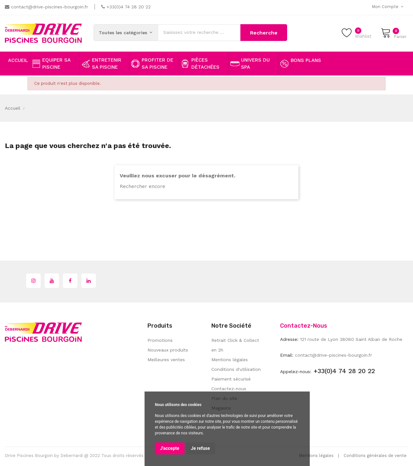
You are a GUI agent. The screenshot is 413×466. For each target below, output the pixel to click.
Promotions (160, 340)
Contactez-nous (228, 388)
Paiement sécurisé (231, 379)
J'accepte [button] (169, 448)
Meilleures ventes (166, 359)
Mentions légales (229, 359)
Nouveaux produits (167, 349)
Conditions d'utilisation (236, 369)
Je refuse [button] (200, 448)
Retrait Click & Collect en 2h (235, 345)
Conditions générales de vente (375, 455)
